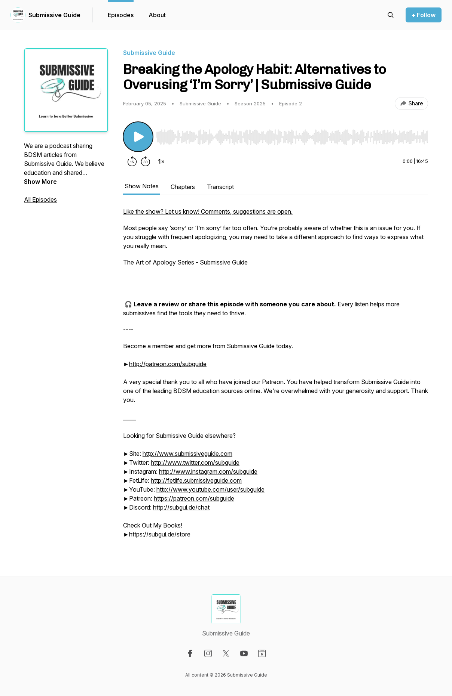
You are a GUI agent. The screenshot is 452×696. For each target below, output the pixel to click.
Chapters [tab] (183, 187)
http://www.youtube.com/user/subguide (210, 489)
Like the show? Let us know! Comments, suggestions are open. (208, 211)
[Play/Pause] (138, 137)
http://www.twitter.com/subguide (195, 462)
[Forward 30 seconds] (145, 161)
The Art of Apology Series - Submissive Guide (185, 262)
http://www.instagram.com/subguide (208, 471)
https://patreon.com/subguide (194, 498)
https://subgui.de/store (159, 534)
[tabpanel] (275, 376)
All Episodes (40, 199)
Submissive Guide (54, 15)
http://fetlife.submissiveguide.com (196, 480)
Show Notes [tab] (142, 186)
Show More (40, 181)
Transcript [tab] (220, 187)
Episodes (121, 15)
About (157, 15)
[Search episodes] (391, 14)
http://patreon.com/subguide (168, 364)
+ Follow (424, 15)
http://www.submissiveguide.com (187, 453)
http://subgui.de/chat (181, 507)
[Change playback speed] (161, 161)
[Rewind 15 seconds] (132, 161)
